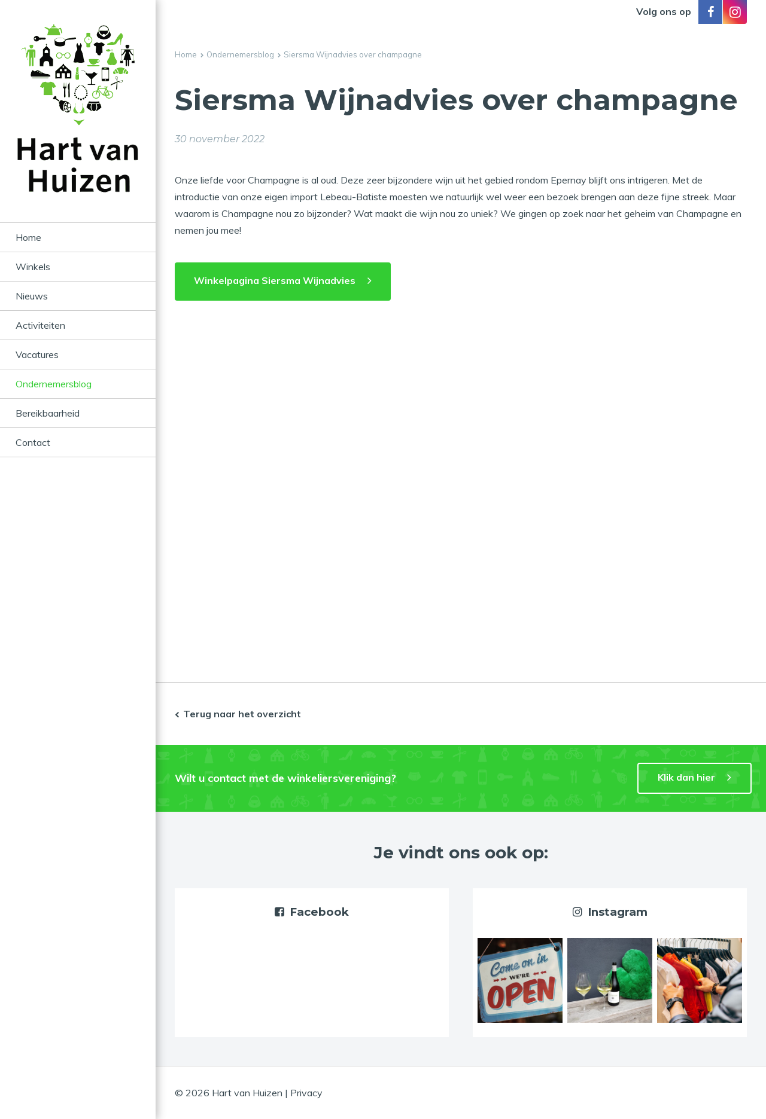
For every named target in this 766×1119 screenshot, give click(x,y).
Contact (33, 442)
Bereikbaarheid (48, 413)
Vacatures (37, 354)
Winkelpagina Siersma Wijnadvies (274, 280)
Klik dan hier (686, 777)
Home (28, 237)
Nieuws (32, 296)
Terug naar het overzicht (242, 714)
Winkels (33, 267)
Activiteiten (40, 325)
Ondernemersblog (54, 384)
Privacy (306, 1093)
